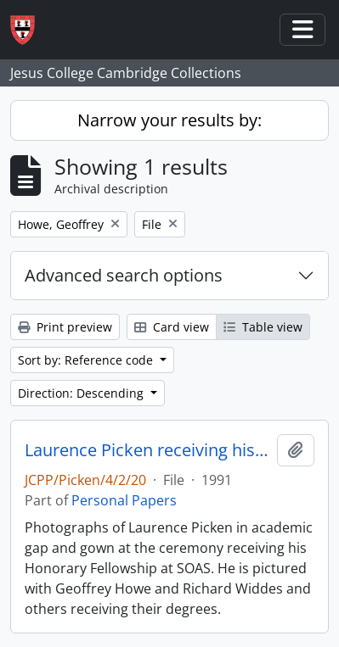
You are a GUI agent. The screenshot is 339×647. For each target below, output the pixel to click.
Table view (262, 327)
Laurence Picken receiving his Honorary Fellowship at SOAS (147, 450)
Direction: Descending (82, 393)
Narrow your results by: (169, 120)
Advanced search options (124, 275)
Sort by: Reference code (87, 360)
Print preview (65, 327)
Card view (171, 327)
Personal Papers (124, 500)
